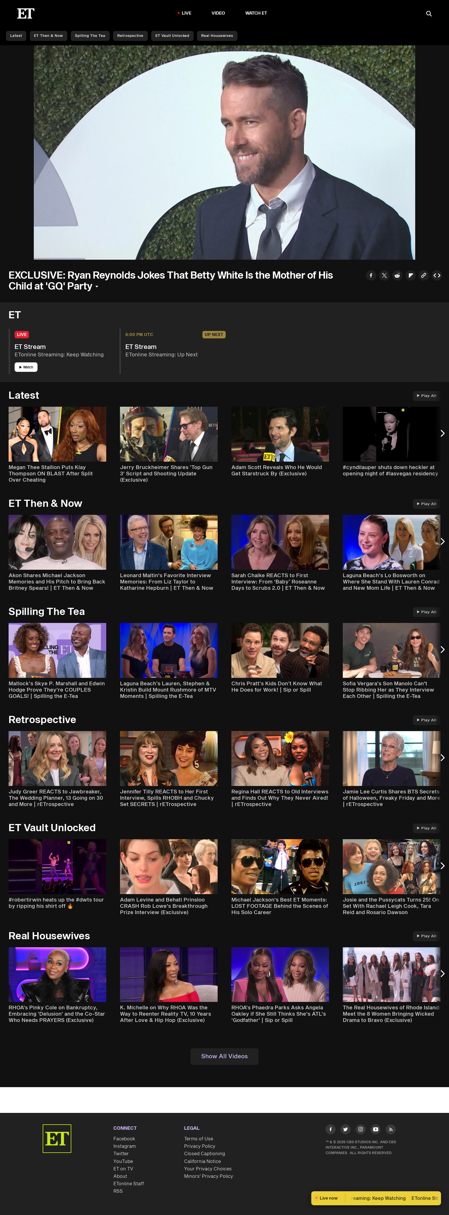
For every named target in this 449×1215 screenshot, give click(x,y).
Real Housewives (217, 36)
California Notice (202, 1161)
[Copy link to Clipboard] (424, 276)
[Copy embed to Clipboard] (437, 276)
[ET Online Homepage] (25, 13)
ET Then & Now (48, 36)
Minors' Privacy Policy (208, 1176)
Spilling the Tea (90, 36)
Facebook (124, 1138)
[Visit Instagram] (361, 1130)
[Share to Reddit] (397, 276)
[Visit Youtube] (376, 1130)
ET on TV (123, 1169)
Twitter (121, 1153)
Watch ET (256, 13)
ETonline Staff (128, 1183)
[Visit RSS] (391, 1130)
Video (218, 13)
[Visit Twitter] (345, 1130)
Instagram (124, 1146)
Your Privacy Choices (208, 1169)
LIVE (187, 13)
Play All (426, 396)
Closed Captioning (204, 1153)
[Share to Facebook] (371, 276)
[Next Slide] (442, 436)
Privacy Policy (199, 1146)
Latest (16, 36)
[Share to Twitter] (384, 276)
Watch (26, 367)
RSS (118, 1191)
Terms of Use (198, 1138)
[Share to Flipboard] (410, 276)
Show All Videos (224, 1056)
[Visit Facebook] (331, 1130)
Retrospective (130, 36)
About (120, 1176)
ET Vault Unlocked (172, 36)
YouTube (123, 1161)
